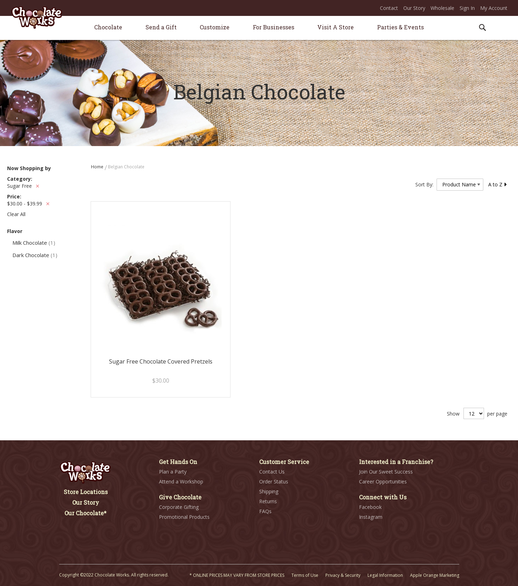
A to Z (497, 184)
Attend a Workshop (181, 481)
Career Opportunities (383, 481)
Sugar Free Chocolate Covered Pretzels (160, 361)
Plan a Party (173, 471)
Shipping (268, 491)
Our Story (414, 8)
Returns (268, 501)
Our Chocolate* (85, 513)
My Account (493, 8)
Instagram (370, 517)
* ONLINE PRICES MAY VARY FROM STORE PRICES (236, 575)
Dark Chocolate (34, 255)
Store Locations (86, 491)
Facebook (370, 507)
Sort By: (424, 184)
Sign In (467, 8)
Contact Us (272, 471)
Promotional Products (184, 517)
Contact (389, 8)
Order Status (273, 481)
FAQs (265, 511)
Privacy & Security (342, 575)
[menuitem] (108, 27)
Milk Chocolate (33, 242)
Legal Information (385, 575)
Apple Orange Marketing (434, 575)
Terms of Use (304, 575)
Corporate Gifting (179, 507)
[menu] (259, 28)
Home (97, 167)
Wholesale (442, 8)
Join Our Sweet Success (386, 471)
